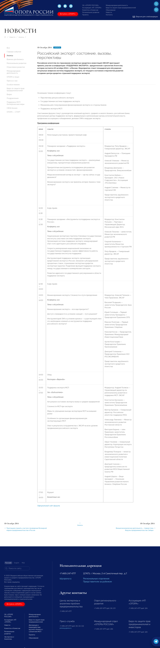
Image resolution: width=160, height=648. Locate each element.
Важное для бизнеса (15, 59)
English (16, 563)
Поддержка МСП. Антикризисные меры (15, 103)
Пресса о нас (12, 81)
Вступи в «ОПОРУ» (68, 14)
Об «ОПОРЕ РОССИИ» (90, 5)
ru (156, 9)
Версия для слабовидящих (145, 17)
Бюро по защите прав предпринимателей (121, 8)
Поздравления (12, 98)
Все (8, 48)
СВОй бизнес (12, 108)
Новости (109, 12)
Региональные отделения (96, 578)
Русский (8, 563)
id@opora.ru (65, 578)
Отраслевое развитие (16, 67)
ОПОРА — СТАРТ (13, 112)
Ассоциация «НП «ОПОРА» (92, 8)
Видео (9, 94)
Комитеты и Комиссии (90, 10)
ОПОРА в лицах (13, 77)
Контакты (109, 15)
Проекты (85, 15)
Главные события (14, 52)
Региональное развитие (90, 12)
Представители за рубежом (97, 581)
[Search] (17, 568)
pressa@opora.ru (65, 628)
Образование (110, 10)
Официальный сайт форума (48, 511)
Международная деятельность (117, 5)
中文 (23, 563)
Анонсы (21, 37)
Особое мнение (13, 85)
